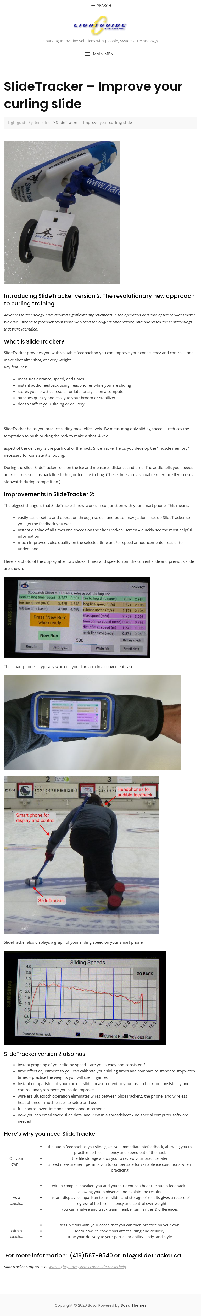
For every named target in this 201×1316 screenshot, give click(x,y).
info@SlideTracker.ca (151, 1255)
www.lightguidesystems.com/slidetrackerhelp (87, 1266)
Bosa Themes (134, 1305)
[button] (100, 53)
